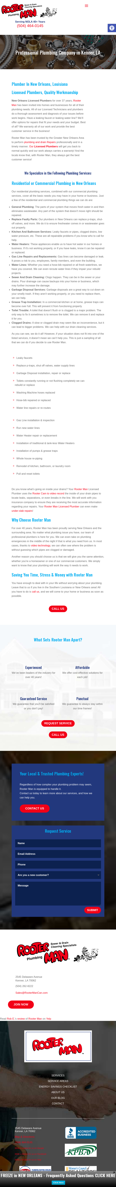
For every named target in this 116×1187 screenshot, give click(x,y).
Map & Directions (24, 1136)
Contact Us (34, 808)
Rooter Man (81, 489)
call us (35, 591)
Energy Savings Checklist (58, 1086)
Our (43, 146)
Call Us (58, 608)
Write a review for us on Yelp (28, 1160)
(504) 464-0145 (30, 26)
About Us (57, 1092)
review (21, 1018)
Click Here (58, 1182)
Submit (92, 910)
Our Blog (58, 1098)
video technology (40, 545)
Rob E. (11, 1018)
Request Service (58, 723)
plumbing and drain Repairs (40, 142)
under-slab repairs (22, 510)
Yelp (48, 1018)
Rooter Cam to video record (48, 493)
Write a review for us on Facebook (30, 1154)
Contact (58, 1103)
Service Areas (58, 1081)
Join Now (21, 1004)
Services (58, 1075)
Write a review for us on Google (29, 1148)
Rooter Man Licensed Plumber (61, 506)
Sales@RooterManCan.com (31, 992)
